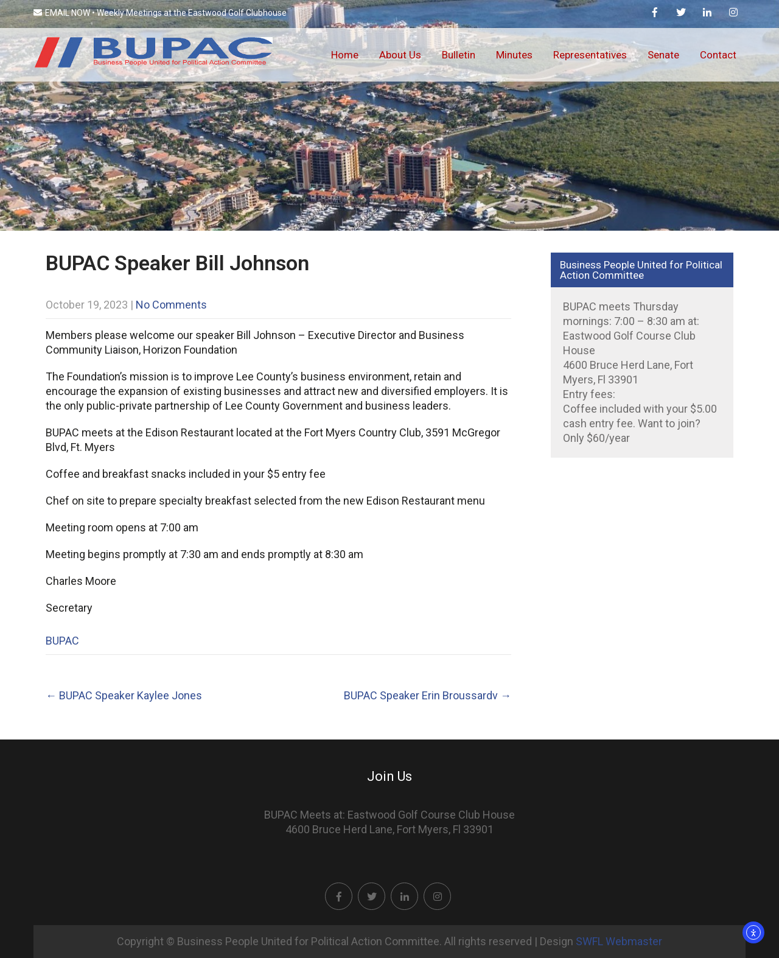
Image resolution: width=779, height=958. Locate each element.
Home (344, 55)
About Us (400, 55)
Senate (663, 55)
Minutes (514, 55)
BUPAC (62, 640)
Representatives (590, 55)
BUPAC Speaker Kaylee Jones (124, 695)
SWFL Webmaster (619, 941)
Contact (718, 55)
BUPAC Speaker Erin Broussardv (427, 695)
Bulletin (458, 55)
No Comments (171, 304)
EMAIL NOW (61, 13)
